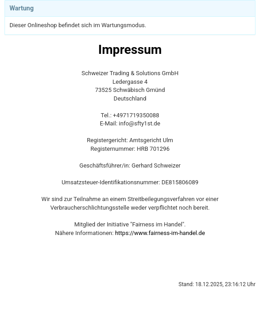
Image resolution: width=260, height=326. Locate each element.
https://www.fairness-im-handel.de (160, 233)
